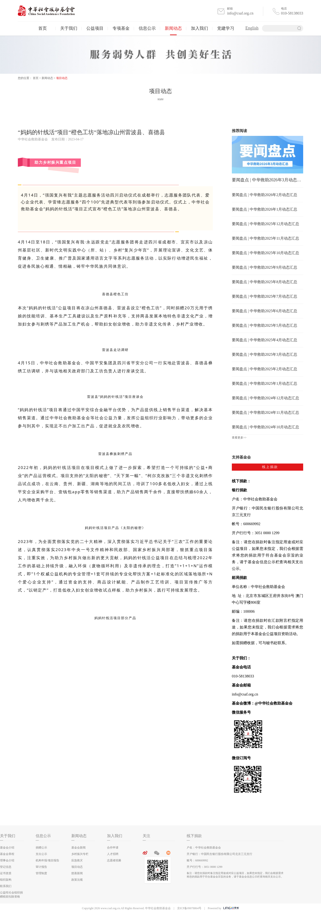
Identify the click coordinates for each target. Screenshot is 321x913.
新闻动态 (173, 28)
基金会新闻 (78, 847)
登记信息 (5, 867)
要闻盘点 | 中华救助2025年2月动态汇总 (264, 369)
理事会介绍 (7, 860)
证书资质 (5, 873)
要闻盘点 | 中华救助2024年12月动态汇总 (265, 398)
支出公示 (41, 854)
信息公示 (147, 28)
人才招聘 (112, 854)
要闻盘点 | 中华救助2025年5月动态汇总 (264, 325)
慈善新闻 (77, 873)
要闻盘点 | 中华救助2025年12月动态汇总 (265, 224)
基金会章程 (7, 854)
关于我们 (68, 28)
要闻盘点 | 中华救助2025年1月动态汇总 (264, 383)
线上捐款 (270, 467)
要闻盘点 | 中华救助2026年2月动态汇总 (264, 195)
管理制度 (41, 873)
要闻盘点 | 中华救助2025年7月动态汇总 (264, 296)
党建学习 (225, 28)
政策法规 (77, 879)
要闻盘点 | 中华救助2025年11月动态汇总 (265, 238)
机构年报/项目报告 (47, 860)
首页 (42, 28)
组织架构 (5, 879)
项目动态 (62, 78)
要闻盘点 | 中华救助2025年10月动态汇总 (265, 253)
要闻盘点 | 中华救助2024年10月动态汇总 (265, 427)
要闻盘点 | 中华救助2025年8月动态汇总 (264, 282)
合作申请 (112, 847)
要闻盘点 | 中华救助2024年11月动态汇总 (265, 412)
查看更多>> (239, 437)
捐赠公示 (41, 847)
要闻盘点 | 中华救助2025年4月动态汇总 (264, 340)
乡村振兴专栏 (79, 854)
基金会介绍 (7, 847)
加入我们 (199, 28)
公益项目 (94, 28)
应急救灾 (77, 860)
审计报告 (41, 867)
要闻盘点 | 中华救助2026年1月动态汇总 (264, 209)
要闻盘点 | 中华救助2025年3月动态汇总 (264, 354)
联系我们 (5, 886)
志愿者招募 (114, 860)
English (251, 28)
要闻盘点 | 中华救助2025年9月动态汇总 (264, 267)
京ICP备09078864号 (189, 908)
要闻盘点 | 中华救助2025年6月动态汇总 (264, 311)
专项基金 (121, 28)
